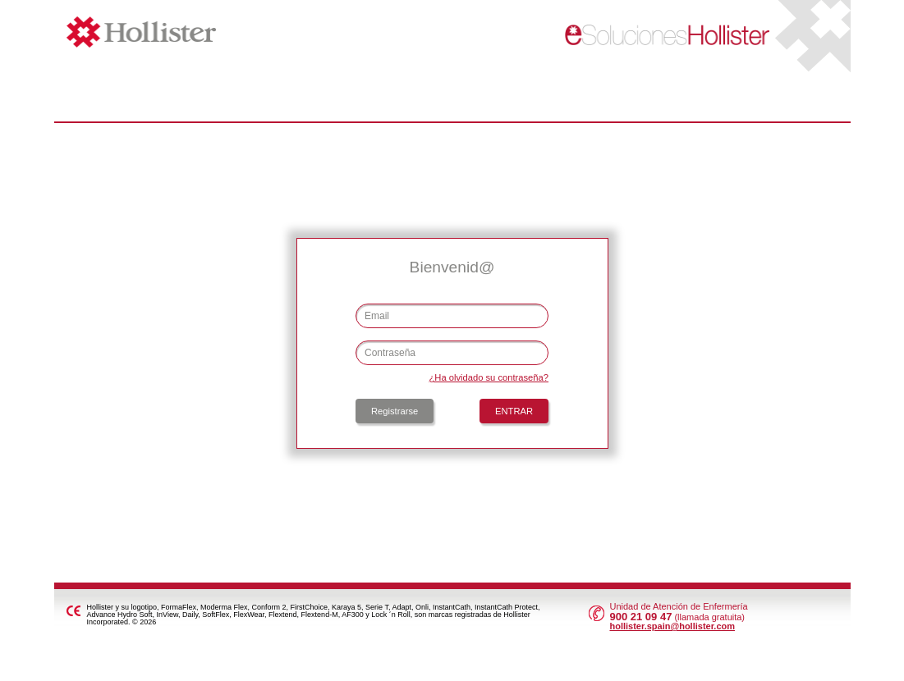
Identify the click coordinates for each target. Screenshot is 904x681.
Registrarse (394, 411)
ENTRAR (514, 411)
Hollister (187, 32)
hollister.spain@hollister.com (672, 626)
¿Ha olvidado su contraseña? (488, 377)
